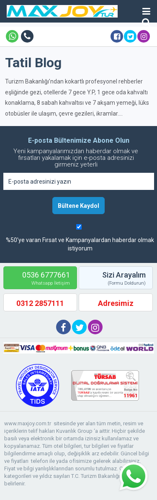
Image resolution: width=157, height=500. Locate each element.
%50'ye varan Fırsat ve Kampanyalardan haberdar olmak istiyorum (80, 244)
